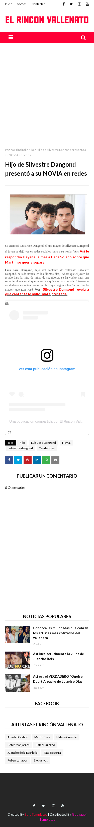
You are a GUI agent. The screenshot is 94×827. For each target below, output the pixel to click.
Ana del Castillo (18, 737)
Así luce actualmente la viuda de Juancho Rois (58, 656)
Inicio (8, 4)
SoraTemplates (36, 814)
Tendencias (47, 448)
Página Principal (15, 150)
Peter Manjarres (19, 745)
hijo (31, 150)
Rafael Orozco (45, 745)
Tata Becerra (52, 752)
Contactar (38, 4)
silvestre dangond (21, 448)
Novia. (66, 442)
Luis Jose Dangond (43, 442)
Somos (22, 4)
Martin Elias (42, 737)
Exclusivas (41, 760)
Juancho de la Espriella (23, 752)
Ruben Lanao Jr (18, 760)
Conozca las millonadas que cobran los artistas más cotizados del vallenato (60, 633)
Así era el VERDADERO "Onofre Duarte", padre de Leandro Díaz (58, 678)
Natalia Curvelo (66, 737)
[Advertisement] (47, 93)
